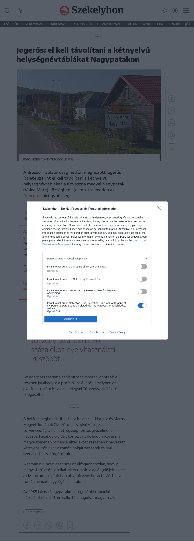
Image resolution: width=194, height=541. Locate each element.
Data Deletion (76, 332)
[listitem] (97, 258)
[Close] (160, 208)
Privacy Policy (117, 332)
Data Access (97, 332)
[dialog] (97, 270)
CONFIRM (71, 319)
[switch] (142, 266)
